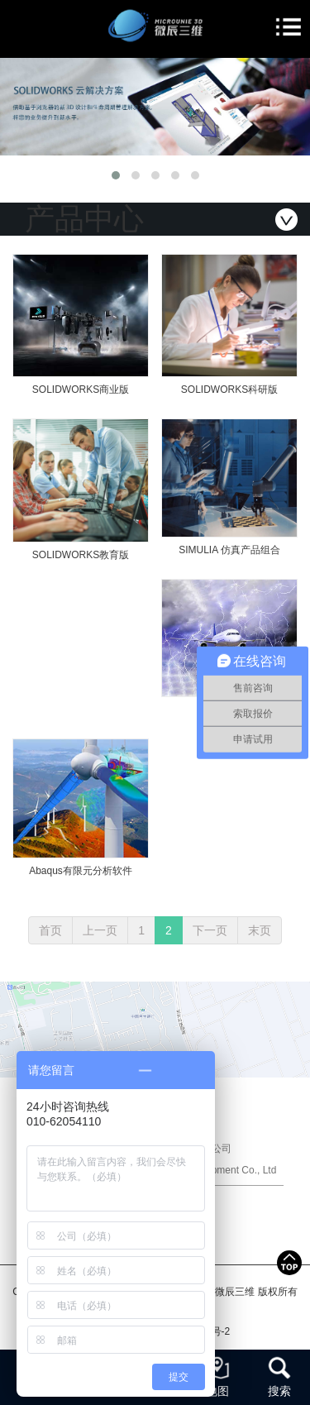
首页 (50, 930)
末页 (259, 930)
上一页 (100, 930)
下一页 (210, 930)
